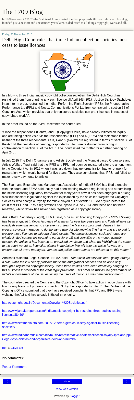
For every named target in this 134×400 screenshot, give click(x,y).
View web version (67, 389)
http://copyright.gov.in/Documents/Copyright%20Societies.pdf (44, 302)
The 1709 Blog (22, 11)
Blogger (74, 396)
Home (67, 381)
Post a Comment (14, 366)
